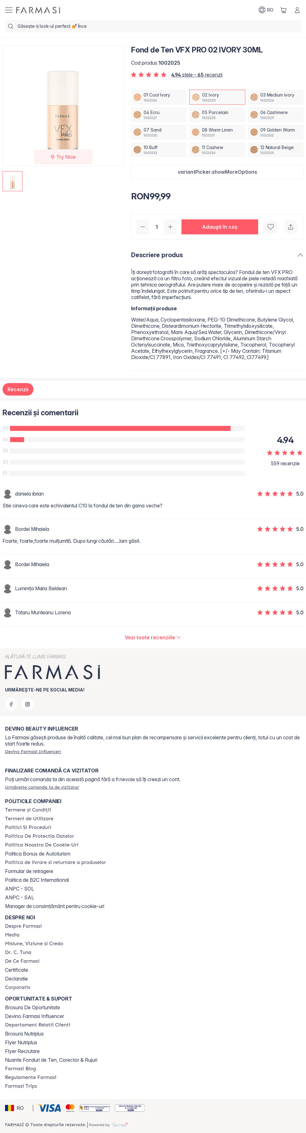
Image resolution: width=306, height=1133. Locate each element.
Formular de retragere (29, 871)
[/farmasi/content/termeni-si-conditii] (28, 810)
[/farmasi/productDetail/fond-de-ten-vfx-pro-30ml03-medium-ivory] (275, 97)
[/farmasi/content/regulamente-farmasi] (30, 1077)
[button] (217, 172)
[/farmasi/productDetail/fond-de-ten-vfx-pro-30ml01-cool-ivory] (159, 97)
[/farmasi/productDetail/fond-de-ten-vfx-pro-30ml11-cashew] (217, 149)
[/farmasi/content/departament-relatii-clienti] (37, 1025)
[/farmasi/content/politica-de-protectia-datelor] (39, 836)
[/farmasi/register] (33, 751)
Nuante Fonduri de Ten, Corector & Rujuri (51, 1060)
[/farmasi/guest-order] (42, 787)
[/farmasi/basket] (283, 10)
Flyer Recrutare (22, 1051)
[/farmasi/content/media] (12, 935)
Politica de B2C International (37, 880)
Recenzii (18, 389)
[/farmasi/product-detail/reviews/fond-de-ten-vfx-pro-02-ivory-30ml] (153, 637)
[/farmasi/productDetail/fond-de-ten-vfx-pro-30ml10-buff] (159, 149)
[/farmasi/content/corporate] (18, 987)
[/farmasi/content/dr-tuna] (18, 952)
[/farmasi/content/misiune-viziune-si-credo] (34, 944)
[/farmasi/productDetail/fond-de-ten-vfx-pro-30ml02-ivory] (217, 97)
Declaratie (16, 979)
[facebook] (11, 704)
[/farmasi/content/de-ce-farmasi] (22, 961)
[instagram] (27, 704)
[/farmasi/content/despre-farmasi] (23, 926)
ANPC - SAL (19, 897)
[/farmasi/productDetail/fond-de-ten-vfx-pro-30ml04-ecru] (159, 114)
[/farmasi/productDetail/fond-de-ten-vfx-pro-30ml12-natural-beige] (275, 149)
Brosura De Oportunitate (32, 1007)
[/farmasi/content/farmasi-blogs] (20, 1069)
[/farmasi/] (38, 10)
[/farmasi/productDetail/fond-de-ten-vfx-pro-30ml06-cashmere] (275, 114)
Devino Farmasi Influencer (34, 1016)
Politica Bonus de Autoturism (37, 854)
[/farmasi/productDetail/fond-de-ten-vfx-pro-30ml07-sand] (159, 132)
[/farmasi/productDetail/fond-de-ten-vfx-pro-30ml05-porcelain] (217, 114)
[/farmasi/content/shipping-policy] (55, 862)
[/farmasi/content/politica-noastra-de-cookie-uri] (41, 845)
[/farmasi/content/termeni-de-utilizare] (29, 819)
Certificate (16, 970)
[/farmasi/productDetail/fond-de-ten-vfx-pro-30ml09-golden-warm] (275, 132)
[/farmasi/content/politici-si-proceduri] (28, 827)
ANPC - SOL (19, 889)
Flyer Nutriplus (21, 1042)
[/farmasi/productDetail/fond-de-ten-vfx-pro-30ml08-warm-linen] (217, 132)
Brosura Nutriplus (24, 1034)
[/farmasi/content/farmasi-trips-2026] (21, 1086)
